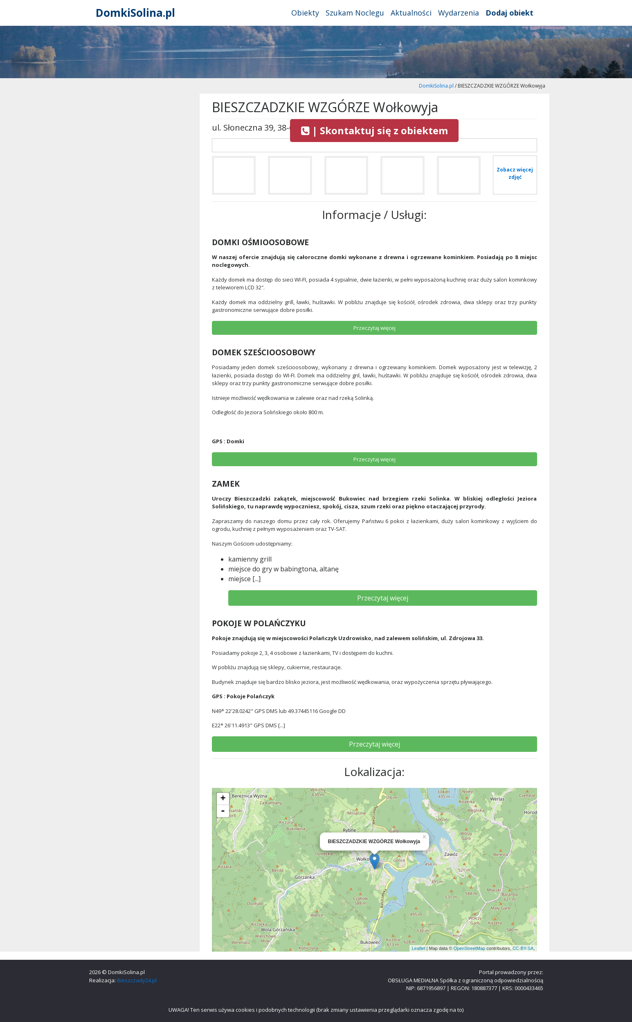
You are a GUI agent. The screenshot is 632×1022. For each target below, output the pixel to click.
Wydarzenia (458, 13)
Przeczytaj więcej (382, 597)
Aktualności (411, 13)
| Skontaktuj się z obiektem (374, 130)
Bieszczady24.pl (137, 980)
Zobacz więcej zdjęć (515, 173)
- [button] (223, 811)
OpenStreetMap (470, 948)
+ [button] (222, 799)
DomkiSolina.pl (135, 12)
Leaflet (418, 948)
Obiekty (305, 13)
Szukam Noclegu (355, 13)
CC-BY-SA (523, 948)
